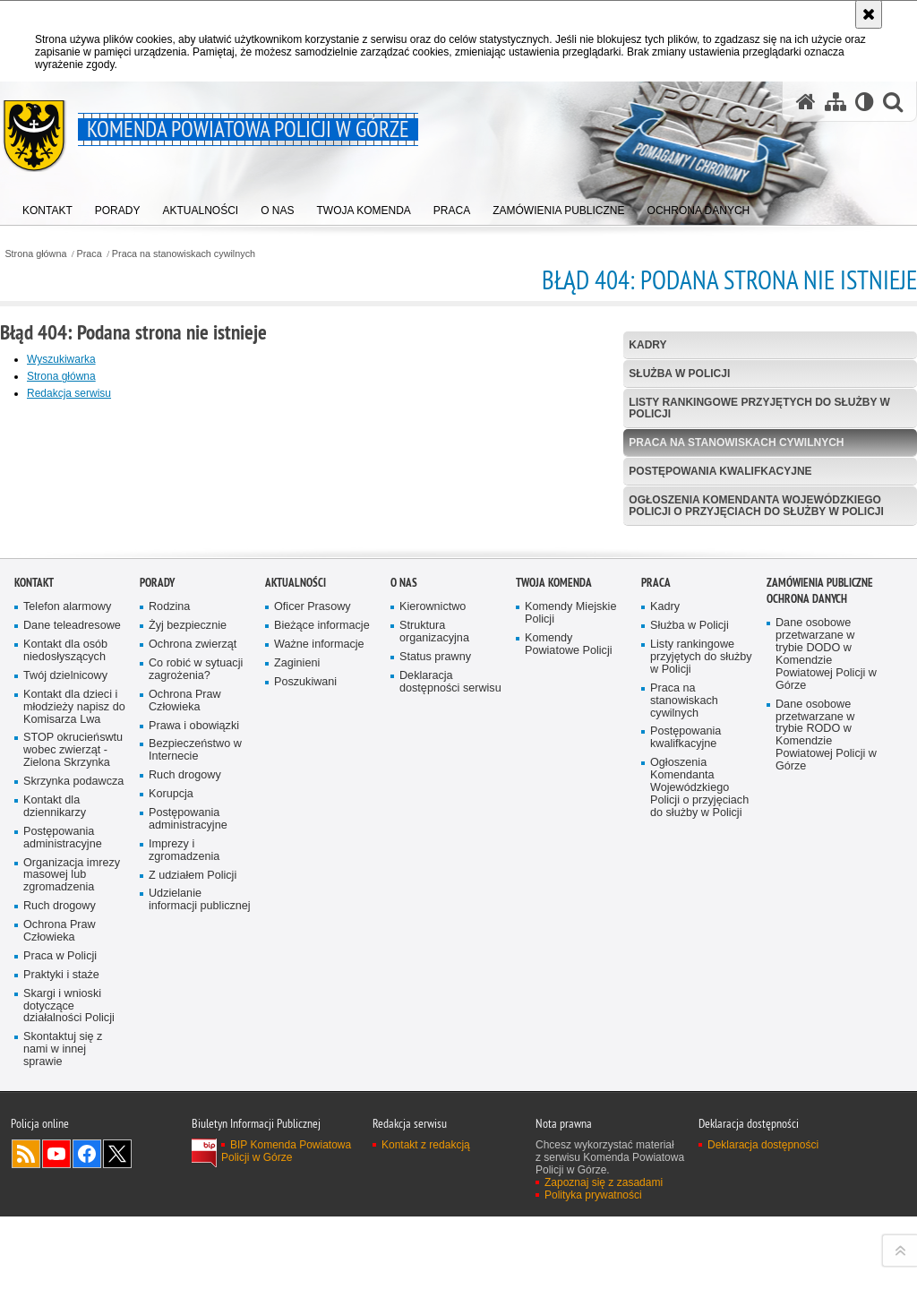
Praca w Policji (60, 1262)
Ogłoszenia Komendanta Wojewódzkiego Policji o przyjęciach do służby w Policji (756, 506)
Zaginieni (297, 970)
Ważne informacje (319, 952)
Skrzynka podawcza (73, 1089)
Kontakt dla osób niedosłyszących (65, 958)
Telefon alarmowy (67, 914)
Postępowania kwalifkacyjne (720, 471)
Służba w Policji (679, 373)
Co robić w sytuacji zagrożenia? (196, 976)
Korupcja (171, 1101)
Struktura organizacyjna (434, 939)
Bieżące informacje (322, 933)
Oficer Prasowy (312, 914)
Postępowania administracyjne (62, 1144)
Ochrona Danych (807, 906)
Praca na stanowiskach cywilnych (183, 254)
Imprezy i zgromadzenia (184, 1157)
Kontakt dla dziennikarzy (54, 1113)
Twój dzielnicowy (65, 982)
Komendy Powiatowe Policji (569, 952)
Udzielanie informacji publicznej (200, 1207)
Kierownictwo (432, 914)
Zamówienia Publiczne (820, 890)
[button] (893, 101)
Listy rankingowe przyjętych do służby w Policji (759, 408)
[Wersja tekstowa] (864, 101)
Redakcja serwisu (69, 393)
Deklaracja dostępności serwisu (450, 988)
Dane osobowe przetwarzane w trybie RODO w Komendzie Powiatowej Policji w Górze (826, 1042)
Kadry (647, 345)
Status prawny (435, 963)
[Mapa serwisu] (835, 101)
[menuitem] (47, 206)
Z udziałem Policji (192, 1182)
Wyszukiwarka (61, 359)
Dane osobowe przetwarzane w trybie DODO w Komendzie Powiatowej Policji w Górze (826, 961)
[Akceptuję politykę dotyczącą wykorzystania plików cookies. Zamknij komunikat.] (868, 14)
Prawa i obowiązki (194, 1032)
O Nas (403, 890)
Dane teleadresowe (72, 933)
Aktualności (295, 890)
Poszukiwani (305, 988)
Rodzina (169, 914)
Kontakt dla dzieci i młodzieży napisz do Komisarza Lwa (74, 1013)
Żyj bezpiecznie (188, 933)
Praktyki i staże (61, 1281)
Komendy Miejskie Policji (570, 920)
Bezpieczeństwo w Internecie (195, 1057)
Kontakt (34, 890)
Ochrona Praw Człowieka (59, 1238)
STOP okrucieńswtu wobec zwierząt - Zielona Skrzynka (73, 1057)
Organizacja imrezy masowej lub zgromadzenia (71, 1182)
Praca (89, 254)
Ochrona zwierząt (192, 952)
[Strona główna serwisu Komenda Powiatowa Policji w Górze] (806, 101)
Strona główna (35, 254)
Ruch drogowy (59, 1213)
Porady (157, 890)
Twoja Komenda (554, 890)
